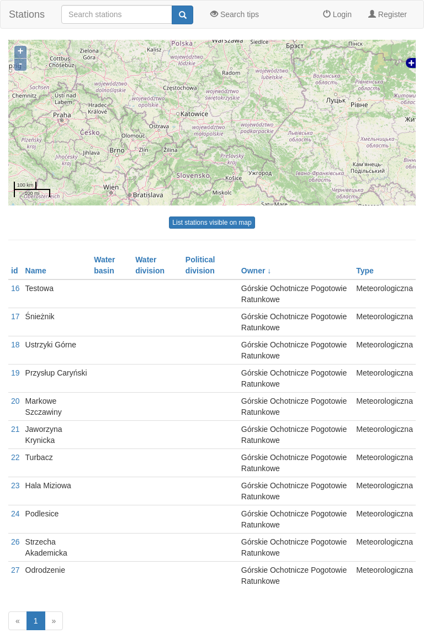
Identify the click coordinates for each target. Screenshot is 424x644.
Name (35, 270)
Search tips (234, 14)
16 (15, 288)
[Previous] (17, 620)
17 (15, 316)
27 (15, 570)
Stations (27, 14)
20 (15, 401)
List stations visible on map (211, 222)
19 (15, 372)
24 (15, 513)
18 (15, 344)
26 (15, 541)
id (14, 270)
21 (15, 429)
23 (15, 485)
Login (337, 14)
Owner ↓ (256, 270)
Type (365, 270)
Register (387, 14)
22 (15, 457)
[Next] (54, 620)
